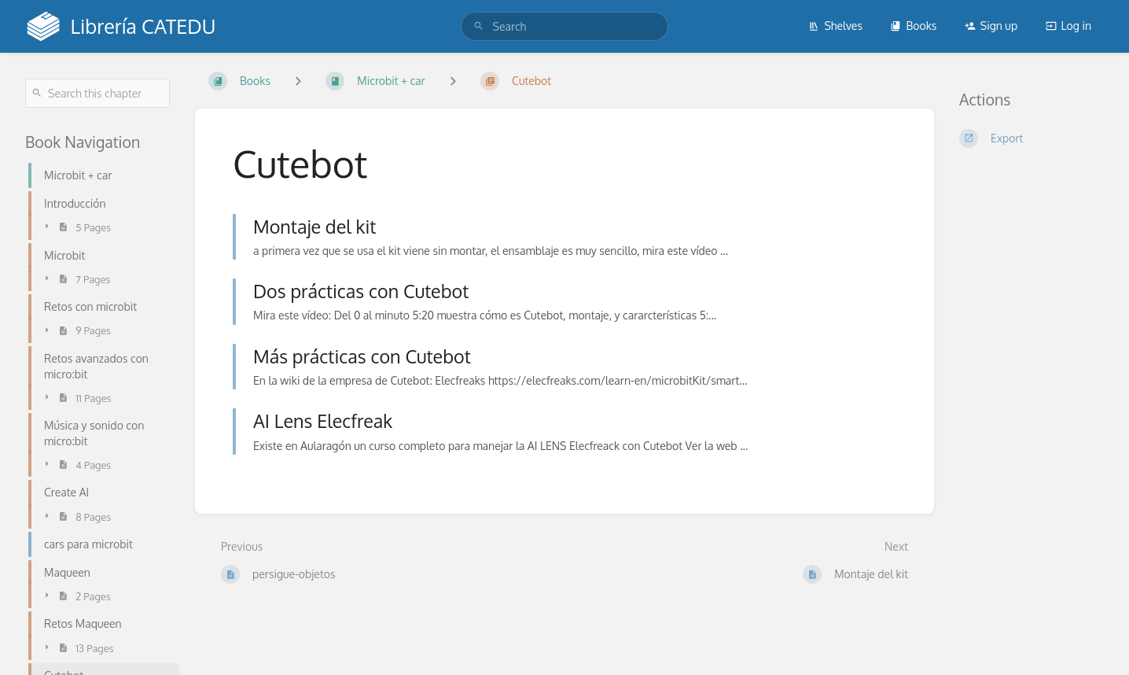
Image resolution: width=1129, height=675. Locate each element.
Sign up (991, 25)
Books (913, 25)
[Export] (1031, 138)
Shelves (835, 25)
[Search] (478, 26)
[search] (565, 26)
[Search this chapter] (97, 93)
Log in (1068, 25)
